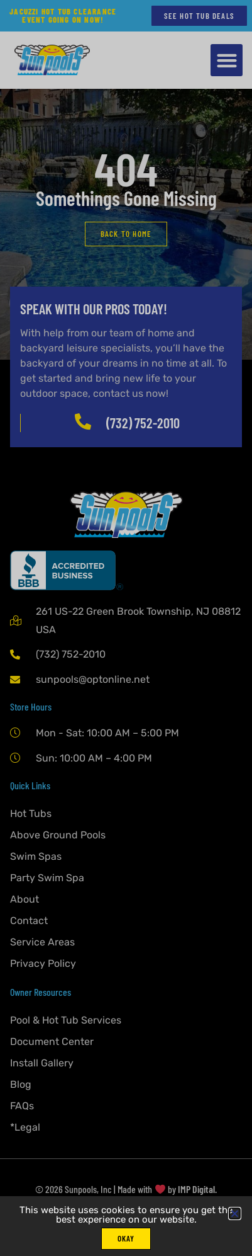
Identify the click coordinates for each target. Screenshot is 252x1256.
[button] (234, 1213)
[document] (126, 628)
